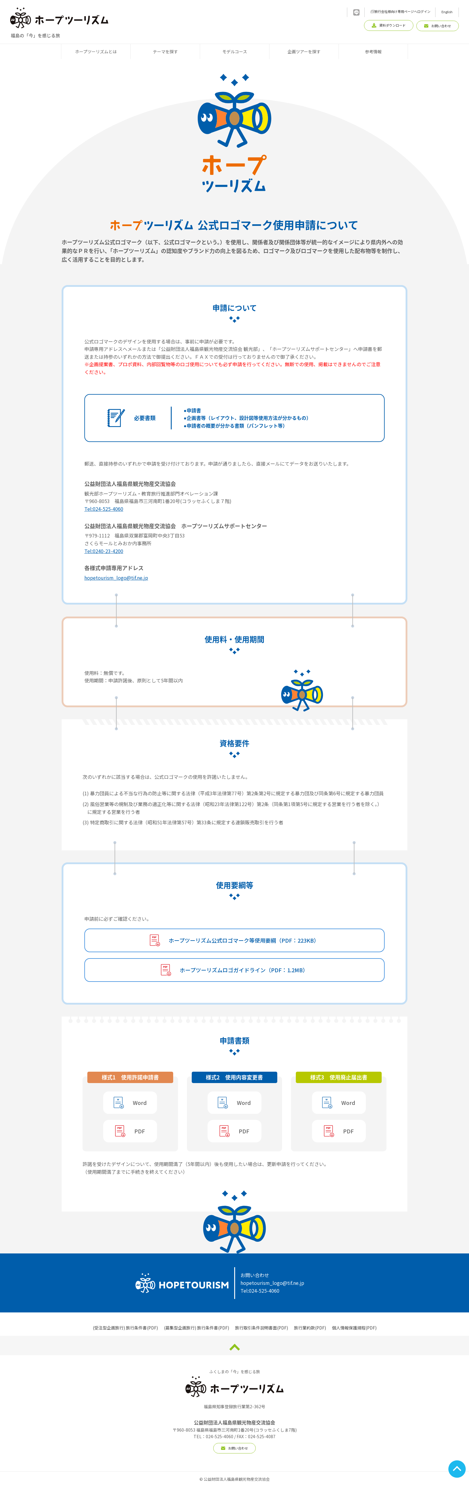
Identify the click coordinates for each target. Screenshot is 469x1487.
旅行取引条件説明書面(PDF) (261, 1328)
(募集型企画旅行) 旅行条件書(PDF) (196, 1328)
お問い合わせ (234, 1448)
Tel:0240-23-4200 (103, 551)
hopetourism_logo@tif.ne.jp (116, 577)
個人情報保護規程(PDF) (354, 1328)
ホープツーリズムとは (96, 51)
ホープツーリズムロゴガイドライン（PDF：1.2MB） (244, 970)
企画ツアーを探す (304, 51)
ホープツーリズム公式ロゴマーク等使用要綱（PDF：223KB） (244, 940)
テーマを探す (165, 51)
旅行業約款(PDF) (310, 1328)
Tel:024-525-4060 (103, 508)
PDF (139, 1131)
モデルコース (234, 51)
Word (140, 1102)
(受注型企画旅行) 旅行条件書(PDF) (125, 1328)
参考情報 (373, 51)
